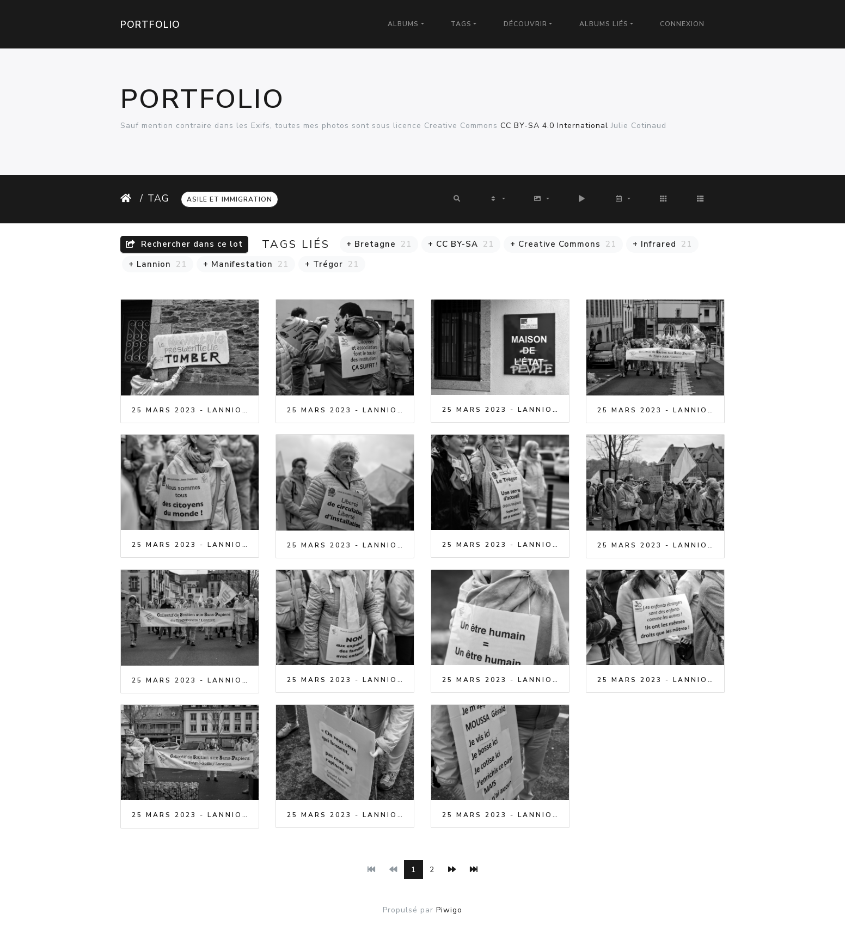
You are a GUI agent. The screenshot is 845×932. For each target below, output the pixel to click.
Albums (403, 24)
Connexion (682, 24)
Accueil (128, 198)
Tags (461, 24)
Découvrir (525, 24)
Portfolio (150, 24)
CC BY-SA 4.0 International (554, 125)
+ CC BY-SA (461, 244)
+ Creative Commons (563, 244)
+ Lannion (157, 264)
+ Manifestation (246, 264)
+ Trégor (332, 264)
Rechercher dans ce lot (184, 244)
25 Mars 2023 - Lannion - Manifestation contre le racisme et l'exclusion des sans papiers (190, 410)
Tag (158, 198)
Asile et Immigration (229, 199)
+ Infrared (662, 244)
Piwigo (449, 910)
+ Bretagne (379, 244)
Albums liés (603, 24)
